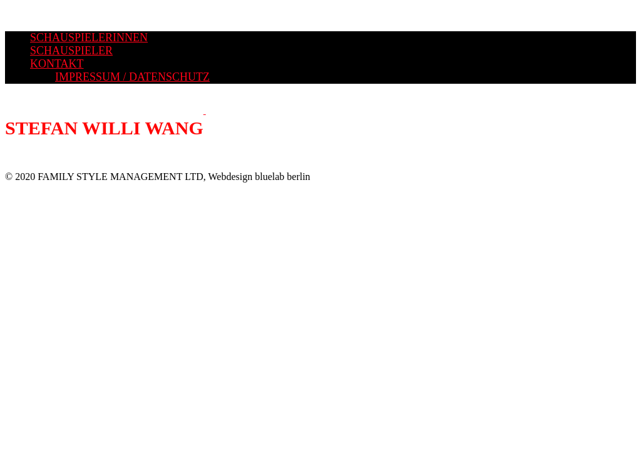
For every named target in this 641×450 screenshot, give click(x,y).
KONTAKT (57, 64)
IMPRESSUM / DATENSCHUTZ (132, 77)
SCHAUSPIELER (71, 50)
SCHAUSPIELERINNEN (89, 37)
